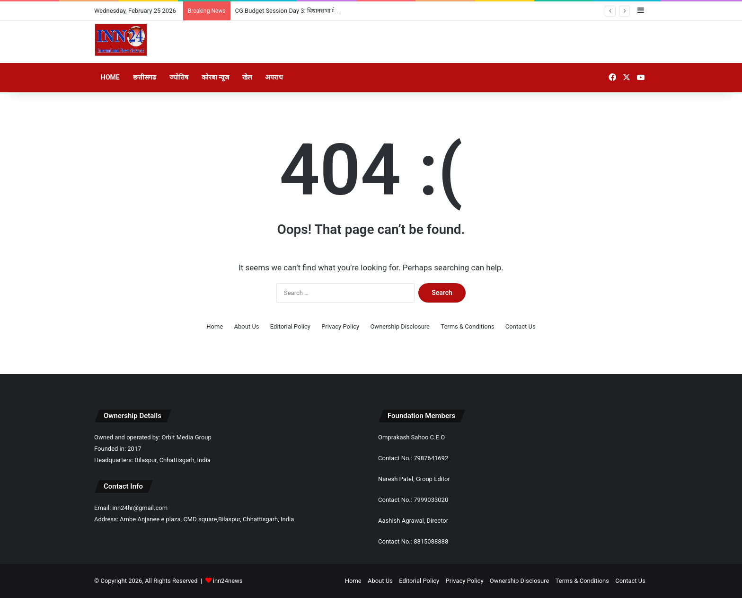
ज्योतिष (178, 77)
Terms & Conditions (467, 326)
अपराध (274, 77)
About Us (246, 326)
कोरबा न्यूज (215, 77)
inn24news (228, 580)
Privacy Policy (340, 326)
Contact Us (520, 326)
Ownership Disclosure (400, 326)
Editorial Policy (290, 326)
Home (110, 77)
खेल (247, 77)
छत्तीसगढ (144, 77)
